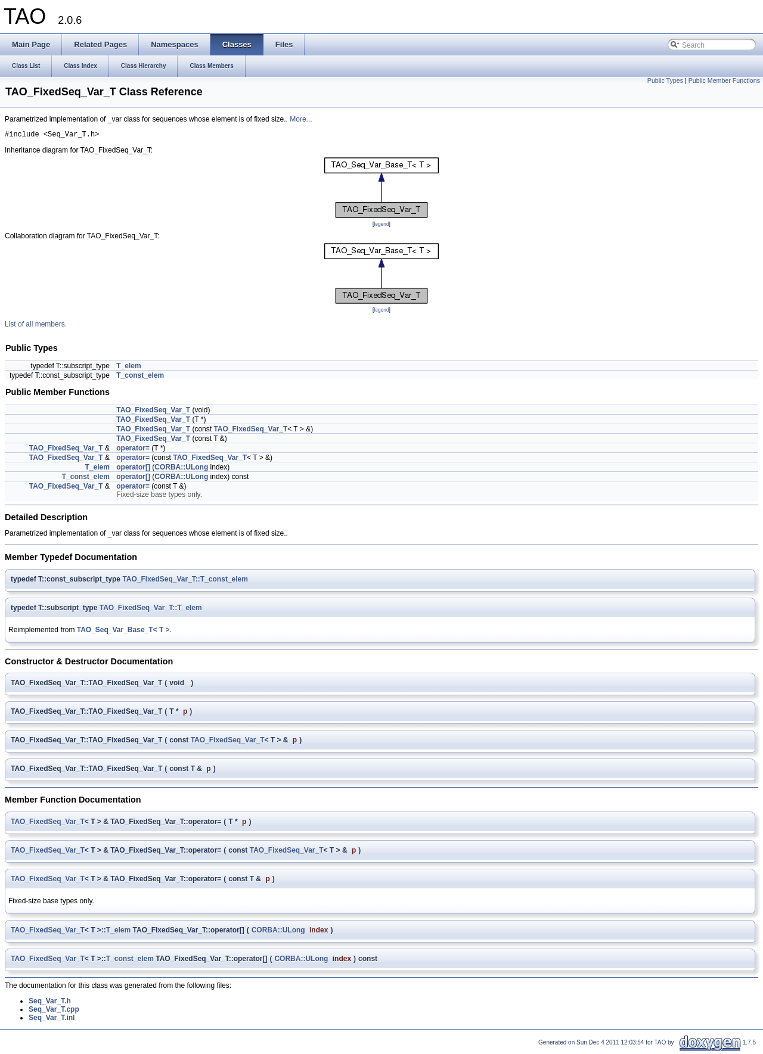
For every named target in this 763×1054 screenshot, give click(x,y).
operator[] (133, 469)
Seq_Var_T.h (50, 1003)
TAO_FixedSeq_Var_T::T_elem (151, 609)
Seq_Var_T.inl (52, 1019)
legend (381, 226)
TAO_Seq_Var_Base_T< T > (123, 631)
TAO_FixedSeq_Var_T (153, 412)
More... (301, 119)
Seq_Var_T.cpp (54, 1011)
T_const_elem (140, 377)
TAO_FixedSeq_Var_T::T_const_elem (185, 581)
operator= (133, 450)
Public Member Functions (724, 80)
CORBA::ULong (181, 469)
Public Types (665, 80)
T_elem (128, 367)
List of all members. (36, 326)
